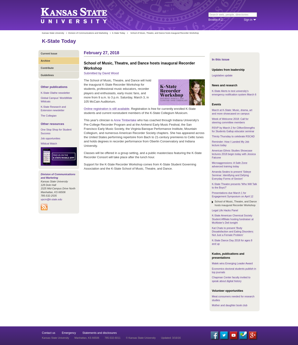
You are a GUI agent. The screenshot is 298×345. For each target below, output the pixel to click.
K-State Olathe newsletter (55, 92)
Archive (45, 60)
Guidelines (47, 75)
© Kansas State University (141, 337)
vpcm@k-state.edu (51, 199)
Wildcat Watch (49, 143)
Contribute (47, 68)
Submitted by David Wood (101, 73)
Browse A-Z (215, 19)
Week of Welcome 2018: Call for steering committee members (230, 120)
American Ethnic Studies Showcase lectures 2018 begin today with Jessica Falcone (234, 154)
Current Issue (49, 53)
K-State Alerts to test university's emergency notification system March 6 (234, 93)
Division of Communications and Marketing (88, 33)
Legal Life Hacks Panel (225, 210)
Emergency (69, 333)
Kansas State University (79, 15)
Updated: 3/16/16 (171, 337)
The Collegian (49, 115)
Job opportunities (50, 138)
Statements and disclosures (99, 333)
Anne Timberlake (125, 120)
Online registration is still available (106, 109)
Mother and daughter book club (229, 305)
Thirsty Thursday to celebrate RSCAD (233, 136)
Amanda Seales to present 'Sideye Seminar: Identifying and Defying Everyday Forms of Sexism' (231, 175)
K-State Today (118, 33)
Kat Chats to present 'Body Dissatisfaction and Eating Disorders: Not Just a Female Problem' (233, 232)
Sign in (248, 19)
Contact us (48, 333)
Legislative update (222, 75)
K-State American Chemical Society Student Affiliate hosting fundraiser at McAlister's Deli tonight (233, 219)
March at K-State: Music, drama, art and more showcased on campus (232, 112)
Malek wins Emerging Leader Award (232, 263)
